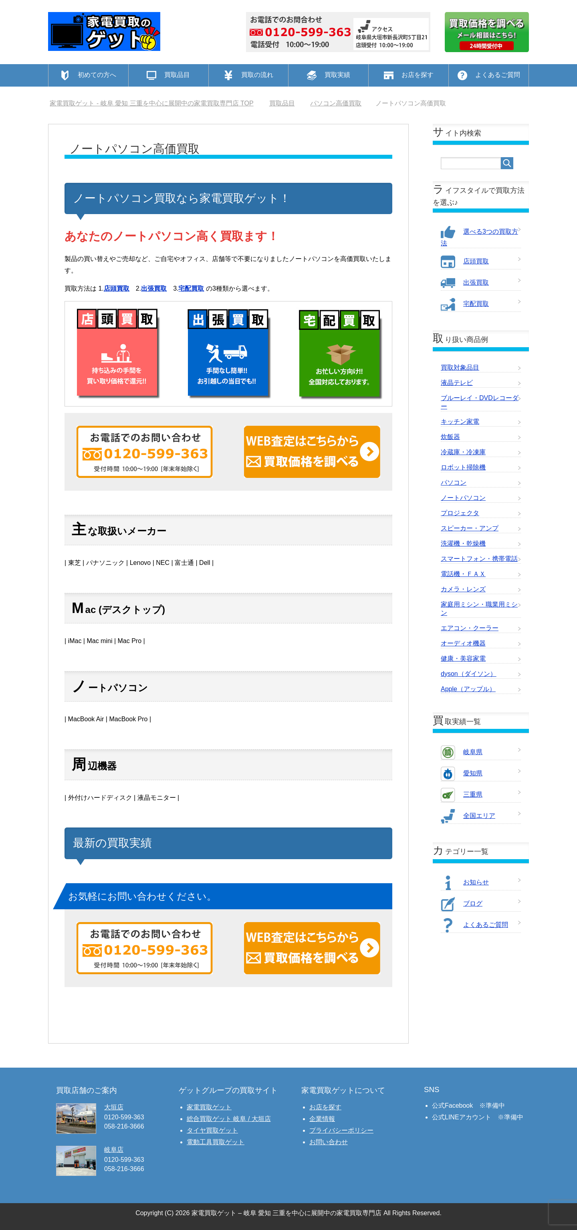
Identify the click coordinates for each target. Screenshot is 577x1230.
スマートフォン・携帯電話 (479, 558)
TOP (151, 103)
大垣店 (113, 1107)
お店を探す (325, 1107)
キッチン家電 (460, 421)
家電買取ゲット (209, 1107)
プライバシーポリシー (341, 1130)
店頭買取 (116, 288)
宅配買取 (191, 288)
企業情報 (322, 1118)
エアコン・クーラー (469, 628)
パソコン (453, 482)
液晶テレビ (457, 382)
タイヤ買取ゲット (212, 1130)
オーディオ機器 (463, 643)
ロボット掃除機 (463, 467)
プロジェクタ (460, 513)
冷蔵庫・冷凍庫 (463, 452)
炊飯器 (450, 436)
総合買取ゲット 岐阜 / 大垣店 (229, 1118)
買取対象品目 (460, 367)
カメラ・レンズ (463, 589)
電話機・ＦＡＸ (463, 573)
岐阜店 (113, 1149)
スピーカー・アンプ (469, 528)
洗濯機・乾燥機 (463, 543)
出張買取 (154, 288)
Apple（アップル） (468, 689)
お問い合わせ (328, 1142)
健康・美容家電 (463, 658)
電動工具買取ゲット (215, 1142)
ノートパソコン (463, 497)
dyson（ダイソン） (468, 673)
